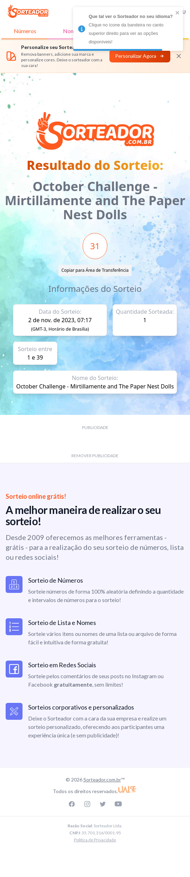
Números (25, 30)
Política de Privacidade (95, 839)
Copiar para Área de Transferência (94, 270)
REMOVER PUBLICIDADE (95, 455)
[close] (177, 13)
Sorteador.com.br (102, 780)
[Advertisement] (95, 89)
